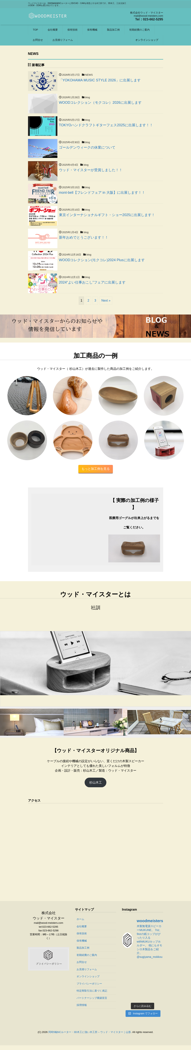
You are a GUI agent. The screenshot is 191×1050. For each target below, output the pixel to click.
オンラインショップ (146, 39)
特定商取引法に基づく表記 (92, 995)
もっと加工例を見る (95, 473)
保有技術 (72, 29)
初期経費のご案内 (139, 29)
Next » (105, 305)
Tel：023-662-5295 (148, 19)
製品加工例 (113, 29)
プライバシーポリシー (89, 988)
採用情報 (82, 1009)
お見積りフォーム (63, 39)
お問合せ (38, 39)
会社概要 (53, 29)
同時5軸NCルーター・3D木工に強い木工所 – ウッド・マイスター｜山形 (89, 1036)
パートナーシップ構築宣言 (92, 1002)
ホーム (80, 923)
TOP (35, 29)
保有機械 (92, 29)
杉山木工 (95, 787)
